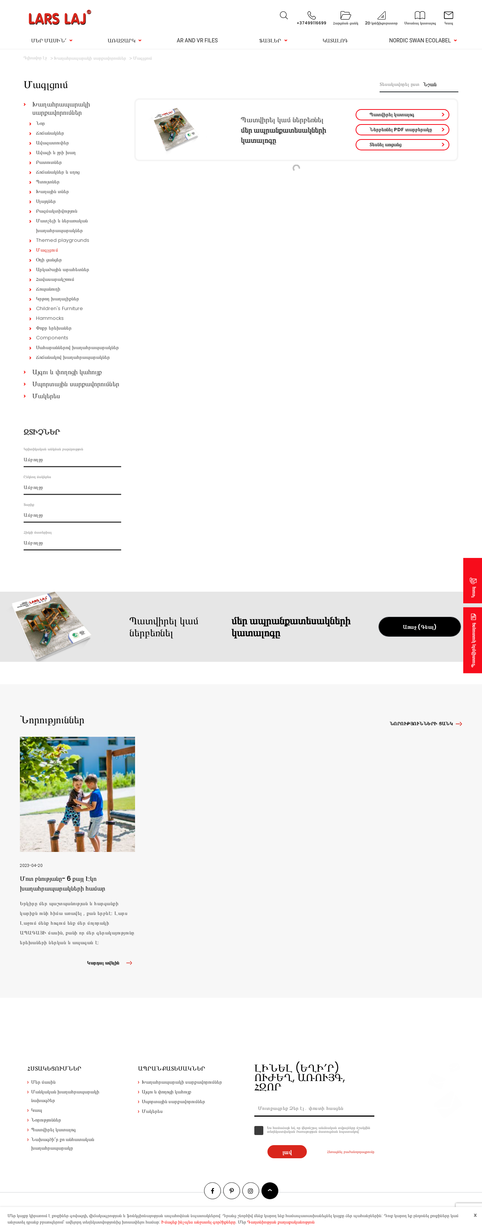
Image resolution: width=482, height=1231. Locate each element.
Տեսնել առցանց (385, 144)
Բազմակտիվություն (56, 210)
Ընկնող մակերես (37, 477)
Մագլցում (47, 249)
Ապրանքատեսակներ (171, 1068)
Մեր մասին (43, 1082)
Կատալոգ (335, 40)
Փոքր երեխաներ (54, 327)
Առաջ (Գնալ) (420, 627)
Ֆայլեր (270, 40)
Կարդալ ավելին (111, 963)
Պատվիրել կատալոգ (391, 114)
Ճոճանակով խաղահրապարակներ (73, 357)
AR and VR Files (197, 40)
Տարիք (29, 504)
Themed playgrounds (62, 240)
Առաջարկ (121, 40)
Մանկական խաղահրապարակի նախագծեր (65, 1096)
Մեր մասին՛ (48, 40)
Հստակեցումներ (54, 1068)
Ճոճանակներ (50, 132)
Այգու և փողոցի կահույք (67, 371)
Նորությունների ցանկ (421, 723)
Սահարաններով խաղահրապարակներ (77, 347)
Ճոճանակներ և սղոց (58, 171)
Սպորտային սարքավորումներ (75, 383)
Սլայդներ (46, 201)
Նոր (40, 123)
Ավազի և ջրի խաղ (56, 152)
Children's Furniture (59, 308)
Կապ (473, 591)
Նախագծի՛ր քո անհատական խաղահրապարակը (62, 1144)
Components (52, 337)
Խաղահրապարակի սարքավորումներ (61, 108)
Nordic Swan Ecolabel (420, 40)
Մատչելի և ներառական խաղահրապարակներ (62, 225)
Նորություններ (46, 1119)
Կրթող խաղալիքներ (57, 298)
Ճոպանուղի (48, 288)
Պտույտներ (48, 181)
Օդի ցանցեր (49, 259)
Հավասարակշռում (55, 279)
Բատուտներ (49, 162)
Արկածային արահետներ (62, 269)
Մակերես (46, 395)
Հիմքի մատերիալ (38, 532)
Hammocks (50, 318)
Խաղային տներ (52, 191)
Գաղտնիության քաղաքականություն (281, 1222)
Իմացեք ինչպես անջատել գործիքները (198, 1222)
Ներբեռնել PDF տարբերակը (400, 129)
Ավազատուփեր (52, 142)
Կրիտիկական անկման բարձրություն (53, 449)
